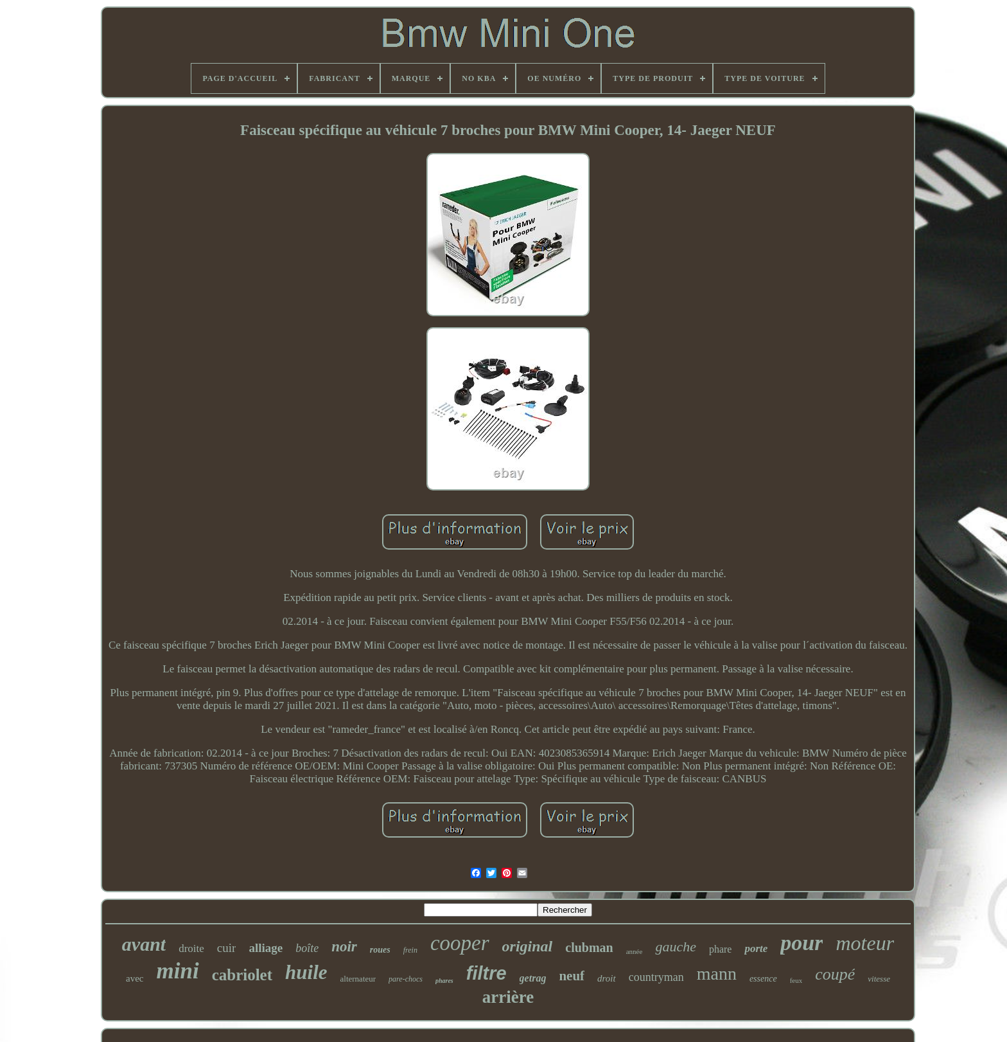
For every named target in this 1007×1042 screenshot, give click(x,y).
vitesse (879, 979)
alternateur (358, 979)
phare (720, 949)
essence (763, 979)
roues (380, 950)
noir (344, 947)
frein (410, 950)
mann (717, 974)
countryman (656, 977)
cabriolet (242, 975)
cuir (226, 948)
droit (606, 978)
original (527, 946)
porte (755, 948)
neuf (571, 976)
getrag (533, 978)
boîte (307, 948)
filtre (486, 973)
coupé (835, 974)
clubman (589, 947)
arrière (508, 997)
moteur (865, 943)
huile (306, 972)
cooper (459, 943)
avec (134, 978)
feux (796, 980)
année (634, 951)
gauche (675, 947)
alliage (266, 948)
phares (444, 980)
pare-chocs (406, 979)
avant (144, 944)
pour (801, 943)
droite (191, 948)
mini (177, 971)
